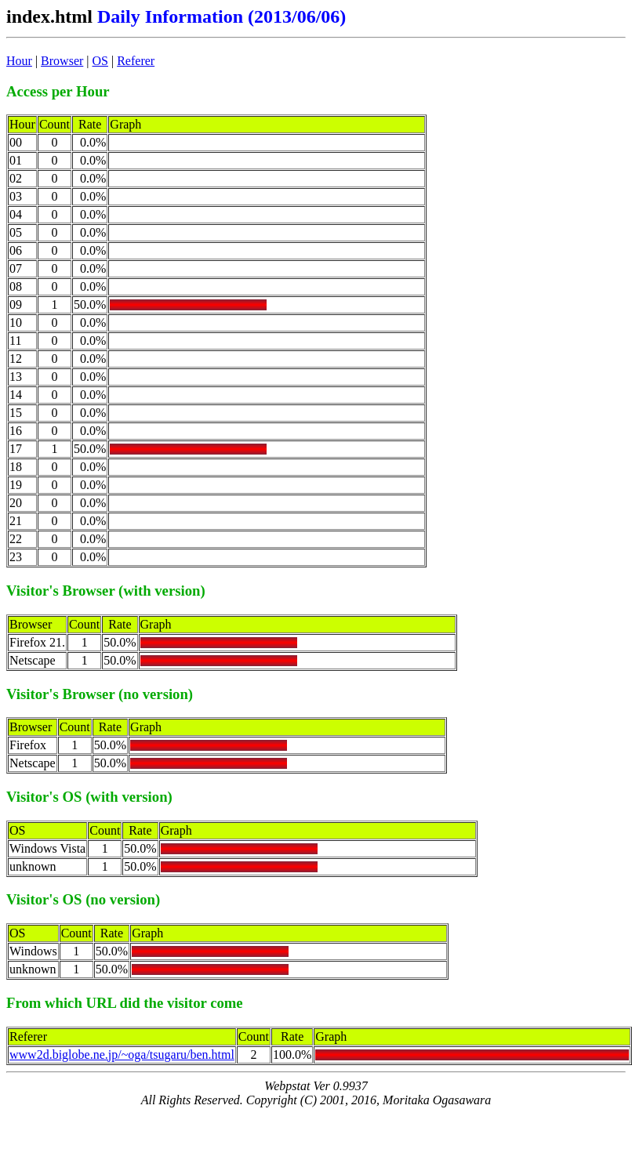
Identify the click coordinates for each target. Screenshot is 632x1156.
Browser (62, 60)
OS (100, 60)
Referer (135, 60)
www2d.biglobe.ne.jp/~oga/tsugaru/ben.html (121, 1054)
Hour (19, 60)
